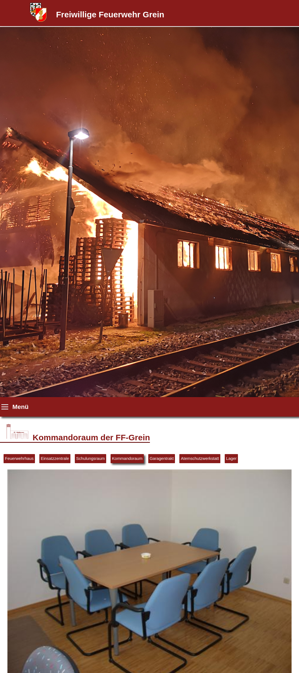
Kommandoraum (127, 458)
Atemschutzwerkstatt (200, 458)
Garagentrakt (162, 458)
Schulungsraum (90, 458)
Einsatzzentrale (55, 458)
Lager (231, 458)
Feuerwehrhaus (19, 458)
